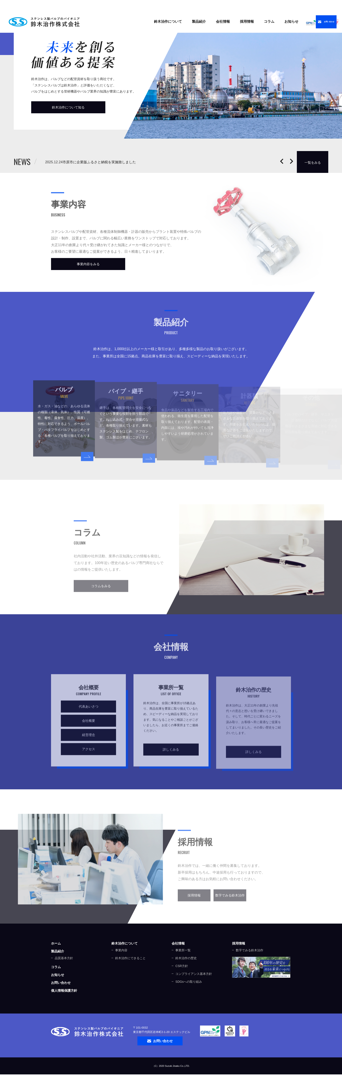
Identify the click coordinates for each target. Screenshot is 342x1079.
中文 (324, 5)
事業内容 (121, 963)
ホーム (56, 957)
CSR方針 (181, 979)
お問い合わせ (61, 996)
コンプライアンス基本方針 (193, 987)
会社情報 (178, 957)
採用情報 (238, 957)
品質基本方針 (64, 971)
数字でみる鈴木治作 (249, 963)
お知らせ (250, 21)
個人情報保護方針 (64, 1004)
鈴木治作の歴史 (186, 971)
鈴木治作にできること (130, 971)
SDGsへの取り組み (188, 995)
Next (291, 161)
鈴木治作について (124, 957)
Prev (281, 161)
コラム (227, 21)
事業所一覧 (183, 963)
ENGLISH (301, 5)
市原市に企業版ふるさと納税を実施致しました (125, 162)
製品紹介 (157, 21)
